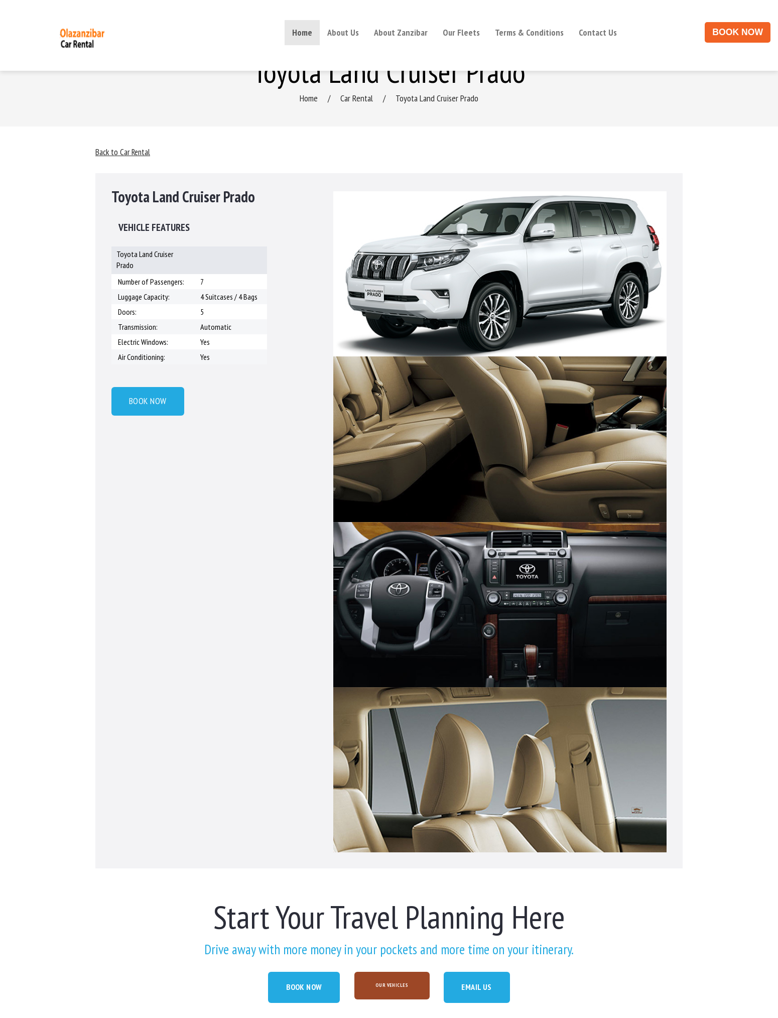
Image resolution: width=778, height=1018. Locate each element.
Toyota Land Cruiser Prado (437, 98)
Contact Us (598, 32)
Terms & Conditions (529, 32)
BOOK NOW (737, 32)
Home (302, 32)
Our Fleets (461, 32)
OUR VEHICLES (393, 985)
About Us (343, 32)
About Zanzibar (401, 32)
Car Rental (356, 98)
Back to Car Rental (124, 152)
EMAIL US (491, 987)
